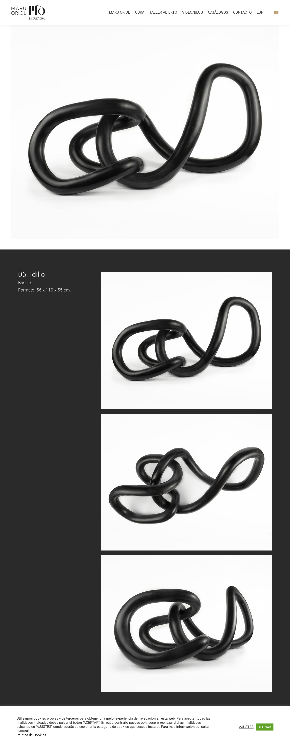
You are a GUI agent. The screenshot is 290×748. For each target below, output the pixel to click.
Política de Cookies (31, 735)
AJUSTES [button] (246, 727)
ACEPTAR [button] (265, 727)
